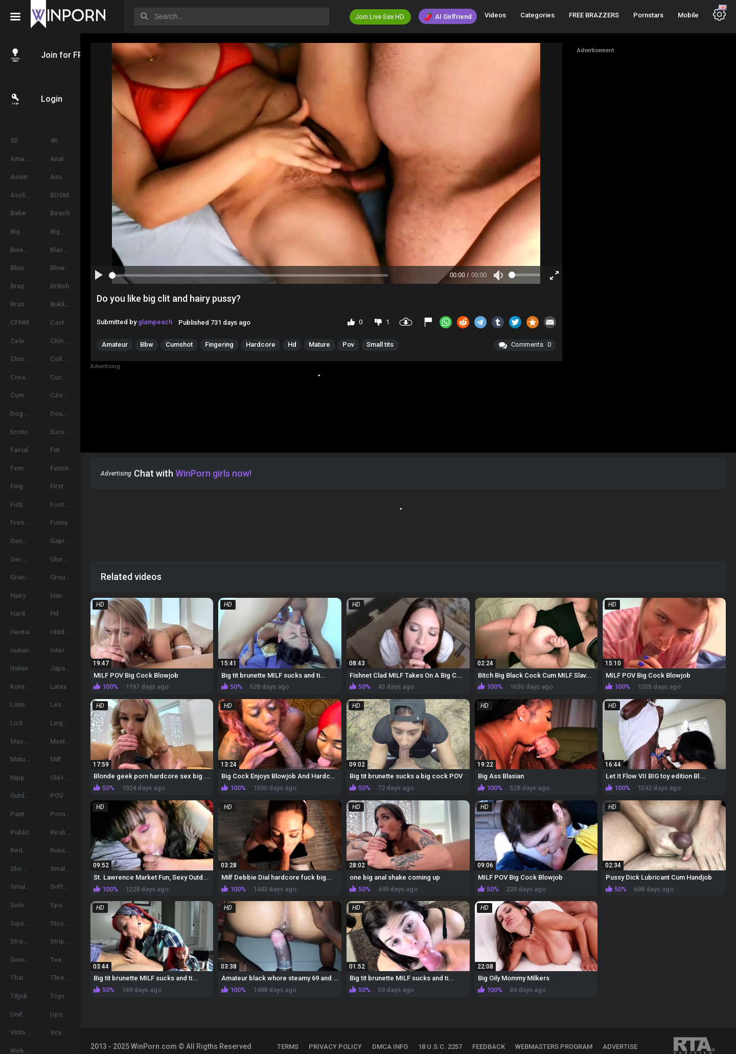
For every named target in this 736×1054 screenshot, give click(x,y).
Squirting (23, 923)
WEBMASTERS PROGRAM (582, 1023)
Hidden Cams (92, 632)
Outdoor (22, 795)
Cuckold (85, 377)
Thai (16, 977)
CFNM (19, 322)
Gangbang (25, 541)
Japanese (87, 668)
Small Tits (24, 886)
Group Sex (88, 577)
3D (14, 140)
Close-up (24, 359)
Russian (84, 850)
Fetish (81, 468)
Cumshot (23, 395)
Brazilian (23, 286)
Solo (17, 905)
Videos (495, 15)
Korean (21, 686)
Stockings (87, 923)
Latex (80, 686)
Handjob (85, 595)
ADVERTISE (323, 1037)
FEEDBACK (517, 1023)
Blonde (21, 268)
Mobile (688, 15)
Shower (22, 868)
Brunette (23, 304)
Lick (16, 723)
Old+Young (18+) (97, 777)
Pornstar (85, 814)
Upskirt (83, 1014)
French (21, 522)
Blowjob (84, 268)
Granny (20, 577)
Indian (19, 650)
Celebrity (24, 341)
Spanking (86, 905)
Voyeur (83, 1032)
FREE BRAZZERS (594, 15)
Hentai (20, 632)
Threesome (90, 977)
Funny (80, 522)
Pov (392, 344)
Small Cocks (91, 868)
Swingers (24, 959)
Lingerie (84, 723)
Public (20, 832)
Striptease (88, 941)
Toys (79, 996)
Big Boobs (25, 231)
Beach (81, 213)
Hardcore (25, 613)
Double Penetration (98, 413)
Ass (78, 177)
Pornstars (648, 15)
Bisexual (23, 250)
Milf (77, 759)
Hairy (18, 595)
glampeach (198, 322)
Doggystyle (27, 413)
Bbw (190, 344)
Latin (17, 704)
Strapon (22, 941)
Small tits (423, 344)
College (84, 359)
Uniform (22, 1014)
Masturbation (92, 741)
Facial (19, 450)
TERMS (316, 1023)
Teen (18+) (88, 959)
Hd (76, 613)
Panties (21, 814)
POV (78, 795)
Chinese (84, 341)
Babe (18, 213)
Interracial (87, 650)
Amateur (23, 159)
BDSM (81, 195)
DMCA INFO (418, 1023)
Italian (19, 668)
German (22, 559)
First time (86, 486)
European (86, 432)
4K (76, 140)
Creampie (25, 377)
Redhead (24, 850)
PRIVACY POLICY (363, 1023)
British (81, 286)
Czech (82, 395)
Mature (21, 759)
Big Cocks (87, 231)
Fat (76, 450)
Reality (82, 832)
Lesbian (84, 704)
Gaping (83, 541)
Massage (24, 741)
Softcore (86, 886)
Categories (537, 15)
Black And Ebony (97, 250)
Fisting (20, 504)
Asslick (21, 195)
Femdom (23, 468)
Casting (83, 322)
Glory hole (87, 559)
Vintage (21, 1032)
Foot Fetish (89, 504)
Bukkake (85, 304)
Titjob (19, 996)
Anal (78, 159)
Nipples (22, 777)
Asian (18, 177)
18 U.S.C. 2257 (469, 1023)
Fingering (24, 486)
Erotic (19, 432)
